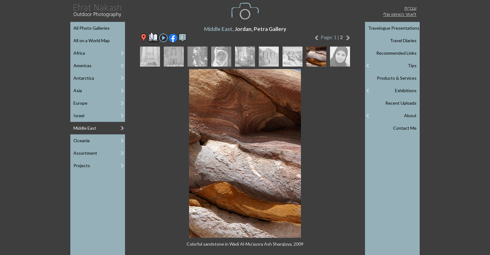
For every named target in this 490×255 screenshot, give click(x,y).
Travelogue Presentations (393, 28)
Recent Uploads (401, 103)
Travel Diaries (403, 40)
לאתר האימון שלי (400, 14)
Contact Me (405, 128)
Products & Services (397, 78)
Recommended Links (396, 53)
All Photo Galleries (91, 28)
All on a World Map (91, 40)
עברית (410, 8)
